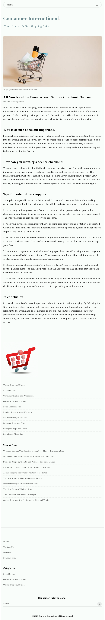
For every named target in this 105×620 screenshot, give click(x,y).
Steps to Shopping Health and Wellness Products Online (29, 462)
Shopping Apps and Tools (15, 428)
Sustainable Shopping (13, 434)
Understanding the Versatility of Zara (20, 483)
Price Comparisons (12, 407)
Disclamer (7, 552)
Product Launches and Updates (17, 412)
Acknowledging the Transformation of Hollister (25, 473)
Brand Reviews (10, 390)
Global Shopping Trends (14, 401)
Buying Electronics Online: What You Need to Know (26, 467)
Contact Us (8, 547)
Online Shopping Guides (14, 102)
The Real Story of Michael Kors (17, 489)
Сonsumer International (31, 18)
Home (6, 541)
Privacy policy (9, 558)
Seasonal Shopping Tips (14, 423)
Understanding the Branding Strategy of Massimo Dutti (28, 456)
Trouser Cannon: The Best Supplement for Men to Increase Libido (33, 451)
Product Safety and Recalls (15, 417)
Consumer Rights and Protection (18, 396)
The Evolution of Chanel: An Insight (19, 494)
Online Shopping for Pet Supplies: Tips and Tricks (26, 500)
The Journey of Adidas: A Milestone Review (23, 478)
